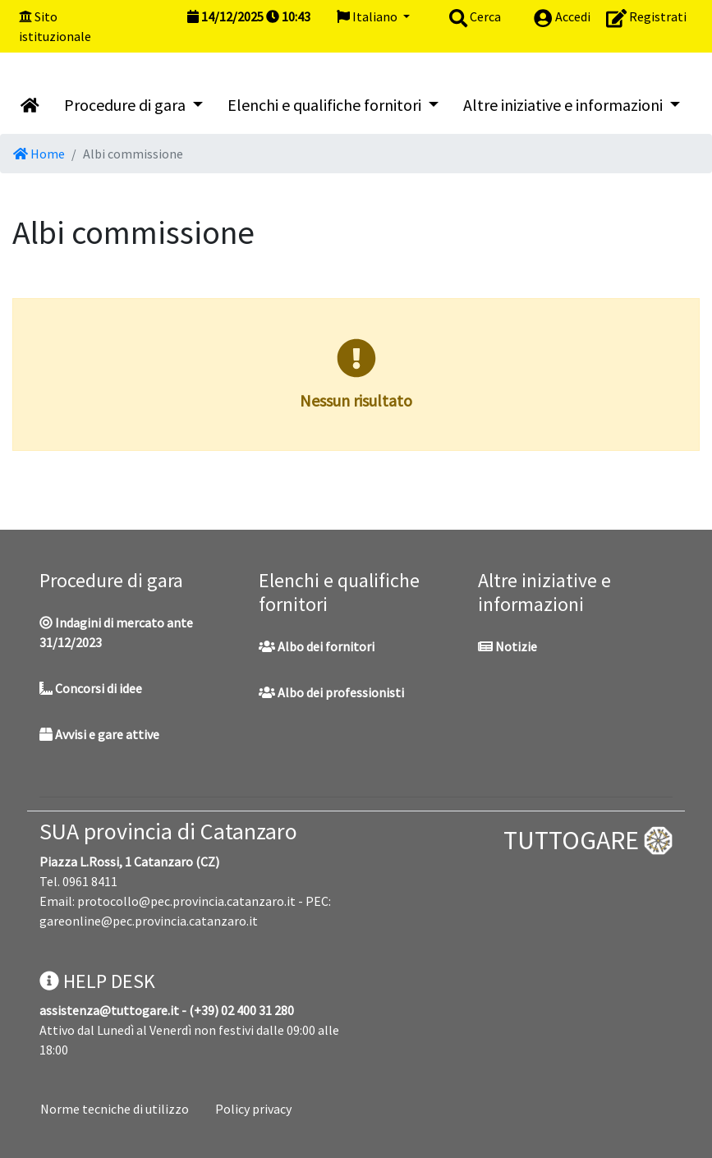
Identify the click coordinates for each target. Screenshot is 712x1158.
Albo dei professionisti (331, 692)
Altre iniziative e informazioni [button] (564, 104)
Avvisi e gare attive (99, 734)
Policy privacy (253, 1109)
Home (39, 153)
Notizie (507, 646)
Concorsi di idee (90, 688)
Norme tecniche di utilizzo (114, 1109)
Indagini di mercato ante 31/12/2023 (116, 632)
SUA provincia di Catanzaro (168, 831)
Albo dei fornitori (316, 646)
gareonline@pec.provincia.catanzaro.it (148, 920)
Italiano (368, 16)
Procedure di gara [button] (126, 104)
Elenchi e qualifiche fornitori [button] (326, 104)
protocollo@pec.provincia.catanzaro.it (186, 901)
